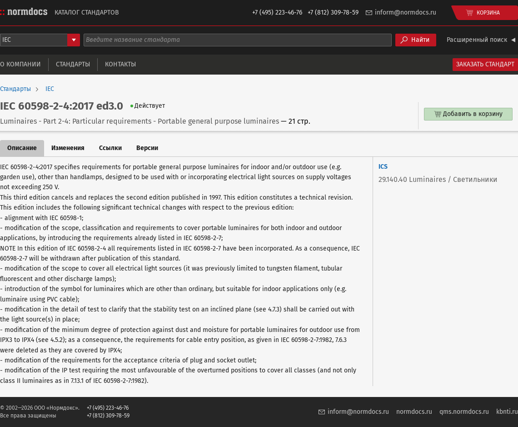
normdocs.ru (414, 412)
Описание (22, 148)
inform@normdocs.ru (405, 12)
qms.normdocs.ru (464, 412)
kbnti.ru (507, 412)
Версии (147, 148)
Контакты (120, 64)
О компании (20, 64)
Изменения (68, 148)
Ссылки (110, 148)
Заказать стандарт (485, 64)
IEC (49, 89)
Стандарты (73, 64)
